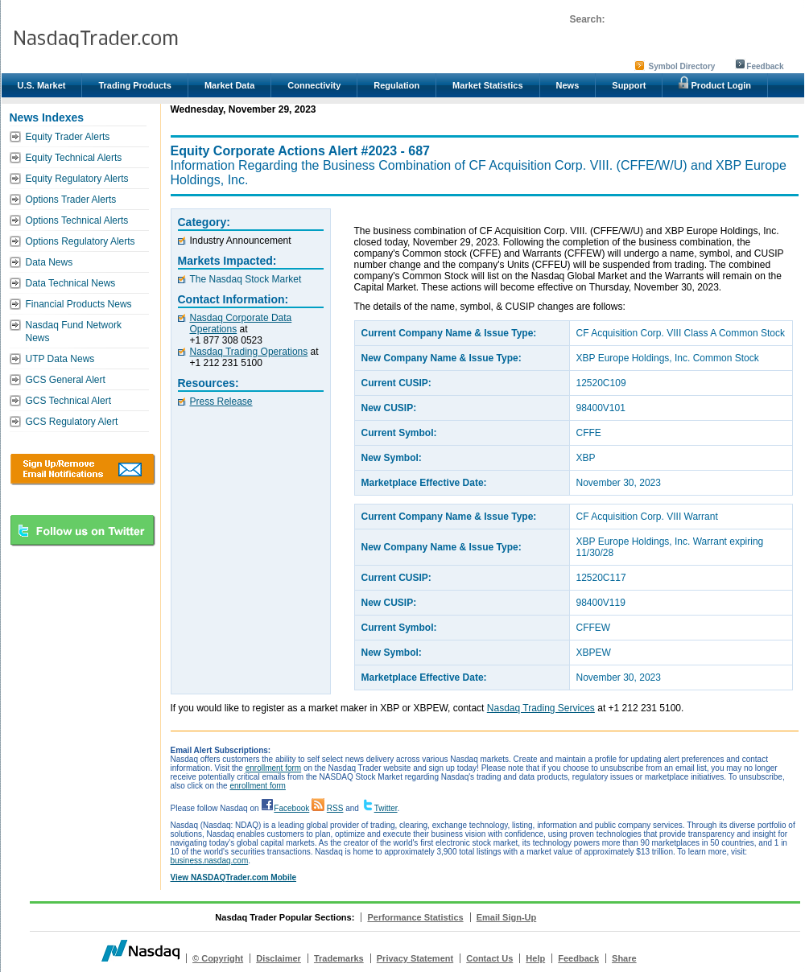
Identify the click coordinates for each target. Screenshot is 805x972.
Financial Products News (79, 304)
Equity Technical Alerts (74, 157)
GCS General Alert (65, 379)
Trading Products (134, 85)
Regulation (396, 85)
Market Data (229, 85)
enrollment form (273, 768)
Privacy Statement (415, 958)
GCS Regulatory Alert (72, 421)
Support (629, 85)
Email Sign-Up (507, 917)
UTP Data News (60, 358)
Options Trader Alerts (71, 199)
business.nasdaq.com (210, 860)
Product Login (715, 83)
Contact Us (489, 958)
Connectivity (314, 85)
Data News (49, 262)
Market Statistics (487, 85)
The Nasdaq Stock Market (246, 279)
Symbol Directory (682, 66)
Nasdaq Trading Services (541, 708)
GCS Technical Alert (69, 400)
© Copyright (217, 958)
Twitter (386, 808)
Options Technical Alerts (77, 220)
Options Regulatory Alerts (80, 241)
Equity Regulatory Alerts (77, 178)
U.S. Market (42, 85)
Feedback (764, 66)
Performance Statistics (415, 917)
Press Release (221, 401)
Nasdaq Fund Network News (74, 331)
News (568, 85)
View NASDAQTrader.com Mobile (234, 877)
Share (624, 958)
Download (82, 469)
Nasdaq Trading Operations (249, 351)
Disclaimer (278, 958)
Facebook (291, 808)
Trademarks (339, 958)
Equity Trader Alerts (68, 136)
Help (535, 958)
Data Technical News (71, 283)
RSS (335, 808)
